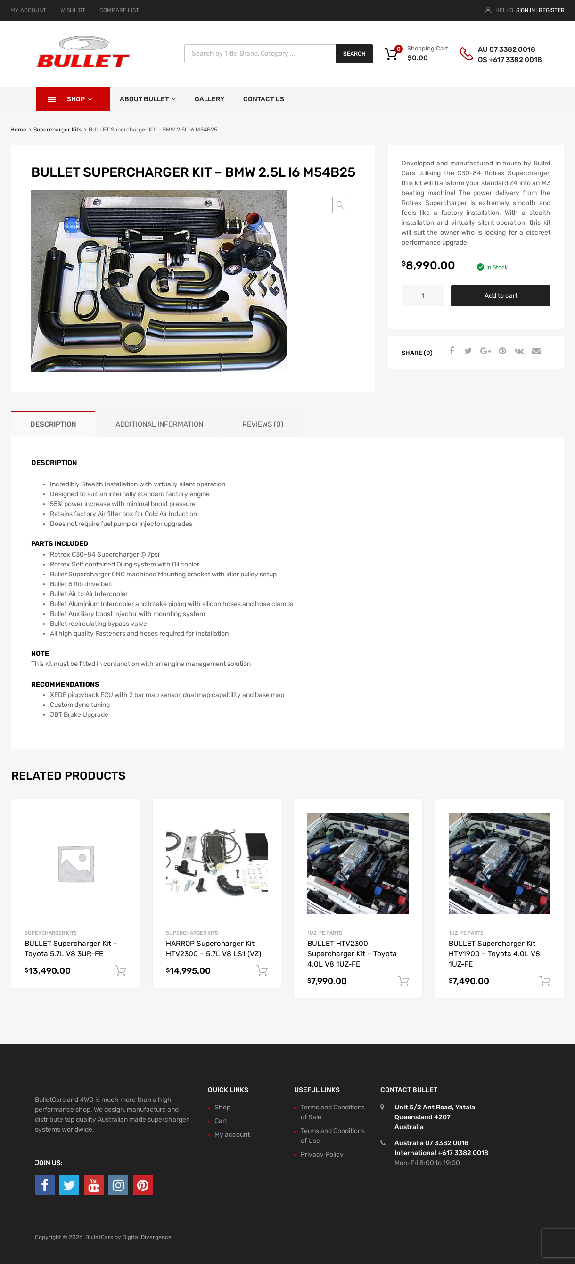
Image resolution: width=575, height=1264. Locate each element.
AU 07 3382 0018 (501, 49)
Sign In (525, 10)
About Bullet (148, 99)
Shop (79, 99)
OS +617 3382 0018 (501, 60)
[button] (340, 205)
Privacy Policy (322, 1154)
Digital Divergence (147, 1237)
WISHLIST (72, 10)
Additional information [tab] (159, 424)
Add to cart (501, 296)
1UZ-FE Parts (324, 933)
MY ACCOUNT (28, 10)
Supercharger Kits (57, 129)
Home (18, 129)
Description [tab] (53, 424)
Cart (220, 1121)
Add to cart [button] (120, 971)
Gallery (209, 99)
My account (232, 1135)
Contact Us (263, 99)
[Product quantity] (423, 295)
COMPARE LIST (119, 10)
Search (354, 53)
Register (552, 10)
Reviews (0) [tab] (262, 424)
